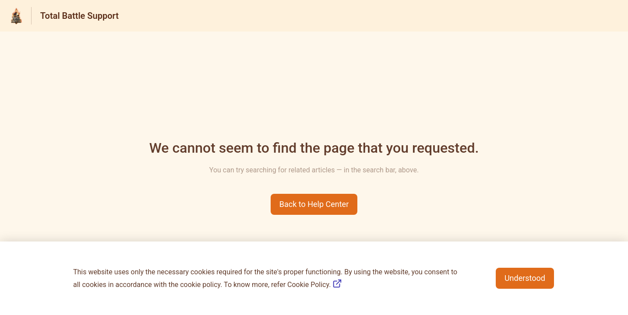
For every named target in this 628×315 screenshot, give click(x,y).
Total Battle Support (79, 15)
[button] (314, 204)
